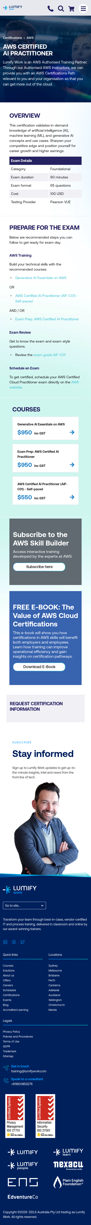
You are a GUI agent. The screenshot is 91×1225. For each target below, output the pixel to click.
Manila (53, 1009)
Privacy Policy (11, 1031)
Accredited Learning (15, 1009)
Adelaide (54, 990)
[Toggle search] (61, 9)
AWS (30, 37)
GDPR (6, 1046)
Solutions (8, 970)
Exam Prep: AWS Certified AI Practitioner (47, 319)
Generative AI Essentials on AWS (40, 278)
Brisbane (54, 975)
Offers (7, 980)
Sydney (53, 965)
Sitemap (8, 1056)
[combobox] (5, 905)
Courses (8, 965)
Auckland (54, 995)
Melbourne (55, 970)
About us (8, 975)
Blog (5, 1004)
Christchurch (57, 1004)
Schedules (9, 990)
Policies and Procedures (18, 1036)
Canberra (54, 985)
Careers (8, 985)
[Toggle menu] (83, 8)
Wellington (55, 1000)
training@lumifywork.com (28, 1071)
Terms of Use (11, 1041)
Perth (52, 980)
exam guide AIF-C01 (49, 355)
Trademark (9, 1051)
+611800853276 (21, 1084)
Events (7, 1000)
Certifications (12, 37)
